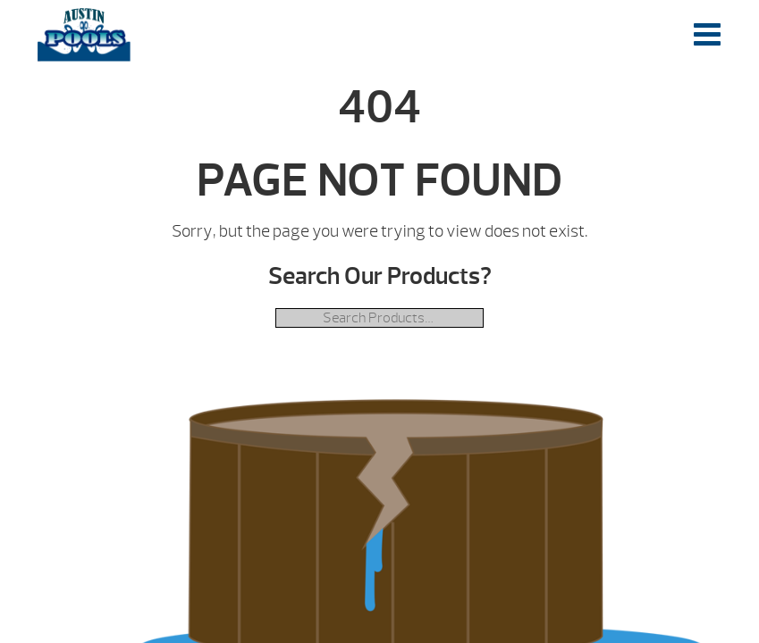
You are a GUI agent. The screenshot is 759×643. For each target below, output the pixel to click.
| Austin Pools (84, 35)
